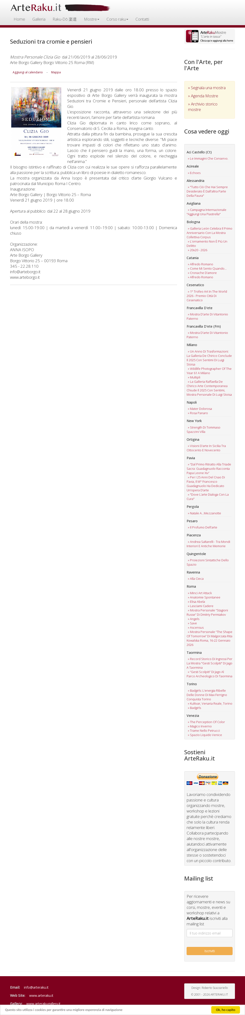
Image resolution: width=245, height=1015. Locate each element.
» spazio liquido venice (205, 735)
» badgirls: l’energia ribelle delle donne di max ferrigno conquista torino (207, 694)
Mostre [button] (91, 19)
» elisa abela (196, 601)
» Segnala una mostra (207, 87)
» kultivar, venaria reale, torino (210, 703)
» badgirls (194, 708)
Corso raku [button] (117, 19)
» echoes (194, 173)
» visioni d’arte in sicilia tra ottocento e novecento (206, 448)
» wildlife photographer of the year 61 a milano (209, 370)
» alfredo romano (200, 264)
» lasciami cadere (200, 606)
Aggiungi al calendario (28, 72)
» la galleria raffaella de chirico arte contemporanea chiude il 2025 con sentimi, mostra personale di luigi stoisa (209, 388)
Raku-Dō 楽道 (65, 19)
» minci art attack (200, 593)
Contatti (142, 19)
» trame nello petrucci (204, 730)
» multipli (194, 377)
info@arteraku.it (36, 987)
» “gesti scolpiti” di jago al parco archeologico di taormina (209, 674)
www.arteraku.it (41, 995)
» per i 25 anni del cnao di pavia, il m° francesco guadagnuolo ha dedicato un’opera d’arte (206, 483)
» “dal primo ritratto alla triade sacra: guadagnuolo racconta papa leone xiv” (209, 468)
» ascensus (196, 627)
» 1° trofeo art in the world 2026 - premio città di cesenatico (207, 295)
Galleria (38, 19)
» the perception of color (206, 722)
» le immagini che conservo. (208, 158)
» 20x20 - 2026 (197, 250)
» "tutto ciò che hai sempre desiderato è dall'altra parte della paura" (207, 191)
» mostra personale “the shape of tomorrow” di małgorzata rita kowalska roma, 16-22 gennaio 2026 (209, 638)
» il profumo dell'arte (202, 527)
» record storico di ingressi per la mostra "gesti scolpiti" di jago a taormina (209, 663)
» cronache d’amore (202, 273)
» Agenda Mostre (203, 96)
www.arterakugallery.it (43, 1003)
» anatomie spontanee (204, 597)
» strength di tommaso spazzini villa (203, 429)
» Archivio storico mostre (202, 106)
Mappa (56, 72)
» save (192, 623)
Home (19, 19)
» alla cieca (196, 578)
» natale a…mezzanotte (204, 513)
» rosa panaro (198, 413)
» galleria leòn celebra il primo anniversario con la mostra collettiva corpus (209, 232)
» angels (193, 619)
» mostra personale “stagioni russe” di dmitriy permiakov (207, 612)
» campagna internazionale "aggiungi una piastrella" (206, 212)
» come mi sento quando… (207, 268)
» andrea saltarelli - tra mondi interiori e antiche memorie (208, 543)
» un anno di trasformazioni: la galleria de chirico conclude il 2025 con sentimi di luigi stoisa (209, 357)
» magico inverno (200, 726)
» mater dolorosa (200, 408)
